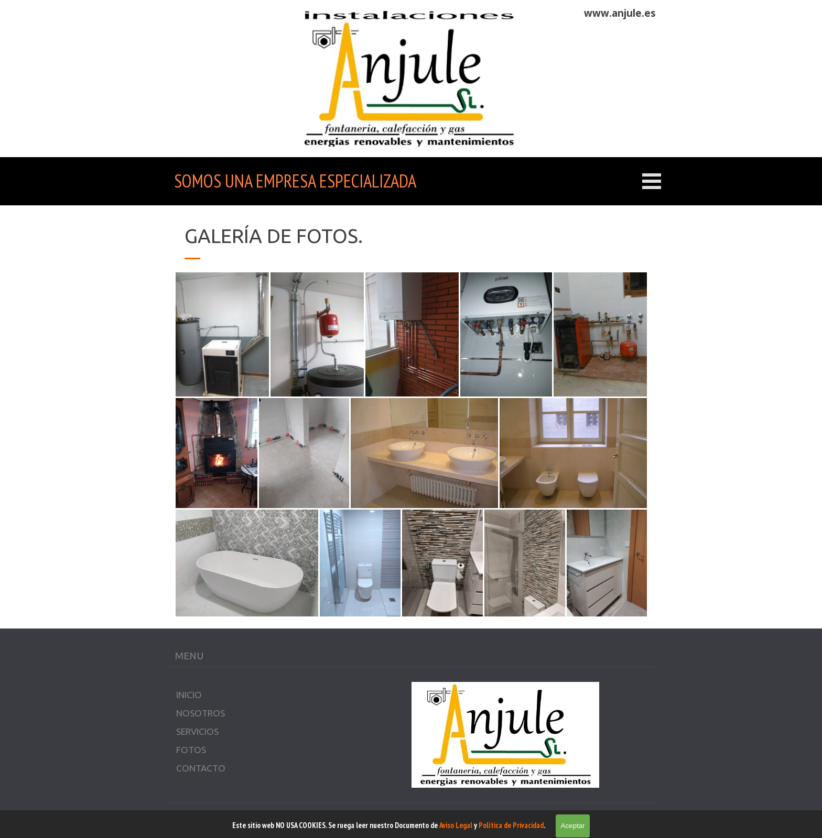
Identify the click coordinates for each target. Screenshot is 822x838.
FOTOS (191, 750)
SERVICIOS (197, 731)
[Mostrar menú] (651, 181)
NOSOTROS (200, 713)
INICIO (189, 695)
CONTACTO (200, 768)
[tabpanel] (598, 13)
